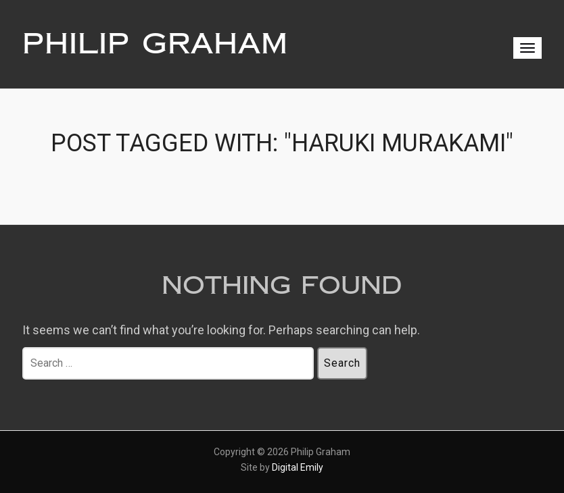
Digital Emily (297, 467)
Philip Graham (155, 43)
